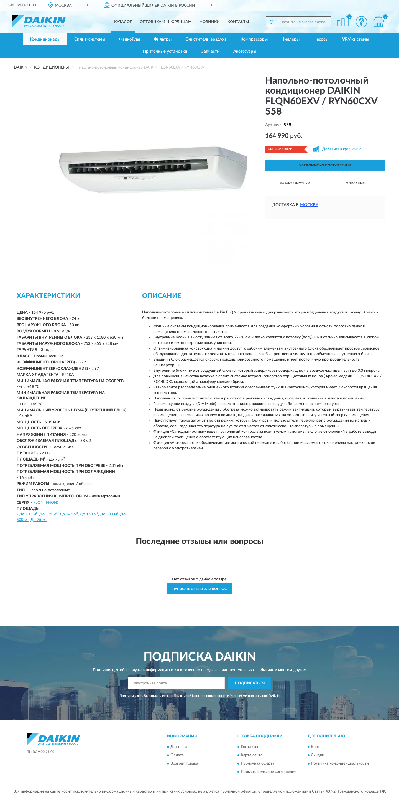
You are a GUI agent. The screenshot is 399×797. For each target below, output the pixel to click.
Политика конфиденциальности (340, 764)
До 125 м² (48, 514)
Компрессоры (254, 39)
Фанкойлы (129, 39)
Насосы (320, 39)
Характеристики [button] (295, 183)
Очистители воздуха (206, 39)
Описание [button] (355, 183)
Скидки (317, 755)
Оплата (177, 755)
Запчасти (210, 51)
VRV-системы (355, 39)
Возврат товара (184, 764)
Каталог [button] (123, 22)
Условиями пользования (249, 695)
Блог (315, 747)
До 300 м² (109, 514)
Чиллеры (291, 39)
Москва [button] (309, 205)
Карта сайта (251, 755)
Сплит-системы (89, 39)
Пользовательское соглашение (268, 772)
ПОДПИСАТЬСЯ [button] (250, 683)
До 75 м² (38, 520)
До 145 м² (69, 514)
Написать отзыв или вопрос (199, 589)
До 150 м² (89, 514)
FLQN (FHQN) (45, 503)
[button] (361, 21)
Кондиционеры (45, 39)
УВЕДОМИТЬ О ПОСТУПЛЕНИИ (325, 165)
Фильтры (163, 39)
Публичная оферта (257, 764)
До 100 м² (28, 514)
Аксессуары (244, 51)
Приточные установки (165, 51)
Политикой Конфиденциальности (200, 695)
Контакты (238, 22)
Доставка (178, 747)
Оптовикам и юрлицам (166, 22)
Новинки (210, 22)
